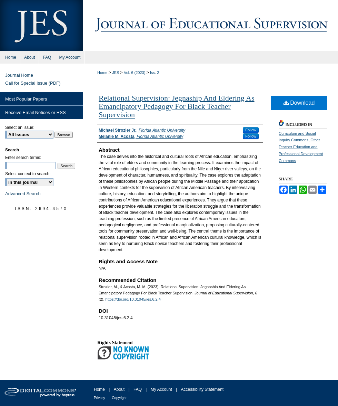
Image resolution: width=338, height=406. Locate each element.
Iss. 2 (154, 72)
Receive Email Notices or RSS (35, 112)
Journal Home (19, 75)
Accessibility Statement (202, 389)
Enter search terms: (23, 157)
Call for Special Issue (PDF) (32, 83)
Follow (250, 130)
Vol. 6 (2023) (134, 72)
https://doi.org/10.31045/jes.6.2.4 (133, 299)
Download (299, 103)
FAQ (137, 389)
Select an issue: (19, 127)
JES (115, 72)
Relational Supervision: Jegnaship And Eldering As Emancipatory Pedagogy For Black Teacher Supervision (177, 106)
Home (102, 72)
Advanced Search (23, 193)
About (119, 389)
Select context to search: (27, 173)
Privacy (99, 398)
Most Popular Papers (26, 99)
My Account (161, 389)
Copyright (119, 398)
